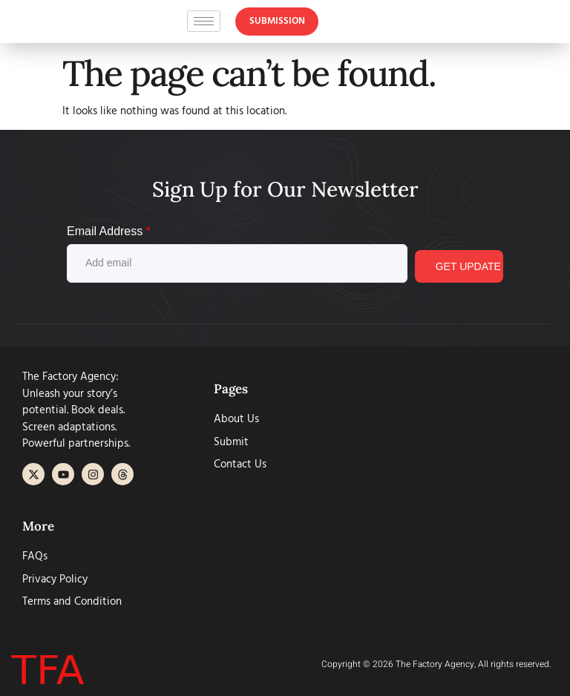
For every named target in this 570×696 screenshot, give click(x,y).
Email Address (109, 231)
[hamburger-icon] (203, 25)
